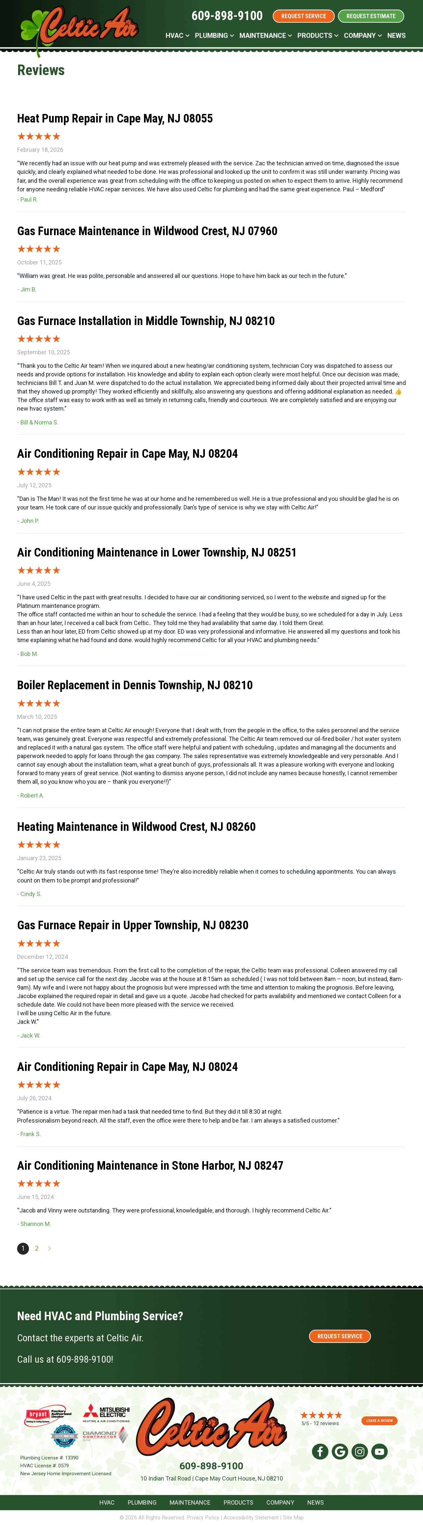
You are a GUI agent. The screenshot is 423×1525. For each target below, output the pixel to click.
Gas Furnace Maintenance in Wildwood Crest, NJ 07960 (147, 231)
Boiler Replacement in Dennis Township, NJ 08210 (135, 685)
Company (360, 36)
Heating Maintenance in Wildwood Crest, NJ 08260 (136, 827)
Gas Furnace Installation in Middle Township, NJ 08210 (146, 321)
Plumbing (211, 36)
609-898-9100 (227, 16)
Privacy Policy (202, 1517)
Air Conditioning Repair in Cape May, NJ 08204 (127, 454)
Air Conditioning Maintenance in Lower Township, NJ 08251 (157, 552)
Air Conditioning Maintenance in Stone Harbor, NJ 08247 (150, 1166)
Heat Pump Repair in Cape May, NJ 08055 (115, 118)
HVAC (174, 36)
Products (314, 36)
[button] (187, 35)
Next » (50, 1249)
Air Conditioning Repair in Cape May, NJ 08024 (127, 1067)
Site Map (293, 1517)
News (396, 36)
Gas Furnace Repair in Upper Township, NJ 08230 (132, 925)
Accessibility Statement (251, 1517)
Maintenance (263, 36)
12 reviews (326, 1423)
